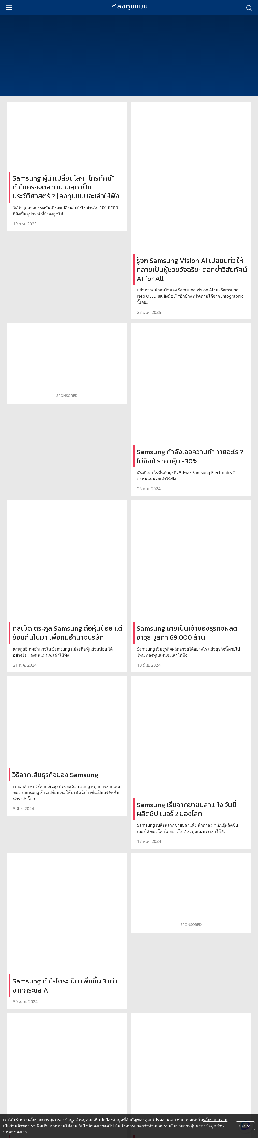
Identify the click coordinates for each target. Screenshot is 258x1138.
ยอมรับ (245, 1126)
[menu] (9, 7)
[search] (249, 7)
